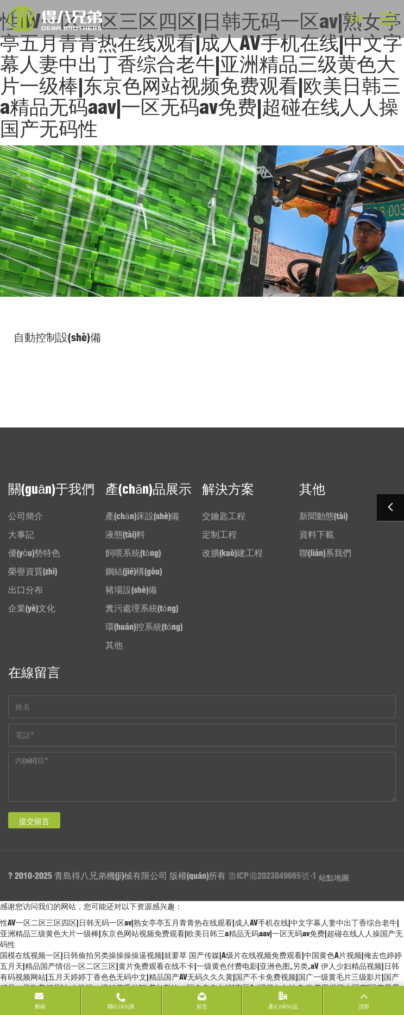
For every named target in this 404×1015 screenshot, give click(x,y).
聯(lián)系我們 (325, 552)
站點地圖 (334, 878)
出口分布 (25, 589)
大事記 (21, 534)
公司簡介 (25, 515)
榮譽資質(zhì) (32, 571)
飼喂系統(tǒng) (133, 552)
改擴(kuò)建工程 (232, 552)
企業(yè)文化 (31, 608)
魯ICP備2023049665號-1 (272, 875)
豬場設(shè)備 (131, 589)
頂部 (363, 1007)
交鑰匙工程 (223, 515)
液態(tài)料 (125, 534)
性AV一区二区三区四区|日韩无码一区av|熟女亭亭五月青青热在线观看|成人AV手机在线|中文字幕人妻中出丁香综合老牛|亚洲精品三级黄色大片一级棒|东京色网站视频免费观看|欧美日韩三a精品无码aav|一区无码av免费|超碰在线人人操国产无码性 (201, 75)
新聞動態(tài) (323, 515)
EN (356, 18)
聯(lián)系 (121, 1007)
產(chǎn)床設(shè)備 (142, 515)
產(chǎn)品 (283, 1007)
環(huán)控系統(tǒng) (143, 626)
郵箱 (40, 1007)
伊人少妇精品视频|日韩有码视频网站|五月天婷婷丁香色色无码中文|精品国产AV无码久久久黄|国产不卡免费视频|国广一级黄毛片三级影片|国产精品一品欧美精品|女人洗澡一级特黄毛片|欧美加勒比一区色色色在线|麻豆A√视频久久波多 (199, 977)
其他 (114, 645)
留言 (202, 1007)
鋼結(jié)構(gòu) (133, 571)
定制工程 (219, 534)
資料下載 (316, 534)
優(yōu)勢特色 (34, 552)
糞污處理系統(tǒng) (141, 608)
